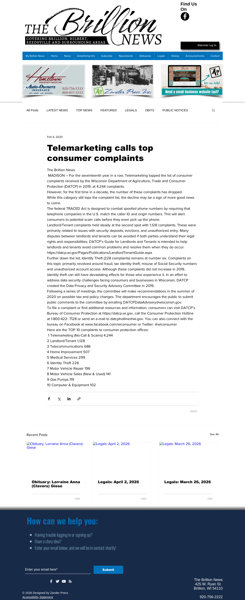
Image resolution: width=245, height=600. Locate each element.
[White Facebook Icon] (51, 581)
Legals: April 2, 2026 (118, 482)
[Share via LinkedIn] (69, 399)
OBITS (149, 110)
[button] (213, 110)
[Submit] (108, 570)
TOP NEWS (84, 110)
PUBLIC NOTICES (175, 110)
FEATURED (109, 110)
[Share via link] (79, 399)
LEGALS (131, 110)
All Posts (32, 110)
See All (214, 434)
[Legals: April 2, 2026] (122, 458)
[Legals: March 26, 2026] (188, 458)
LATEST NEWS (57, 110)
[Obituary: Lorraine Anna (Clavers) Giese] (56, 458)
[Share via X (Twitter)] (59, 399)
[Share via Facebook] (49, 399)
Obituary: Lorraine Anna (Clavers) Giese (56, 484)
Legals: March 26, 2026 (187, 482)
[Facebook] (185, 16)
